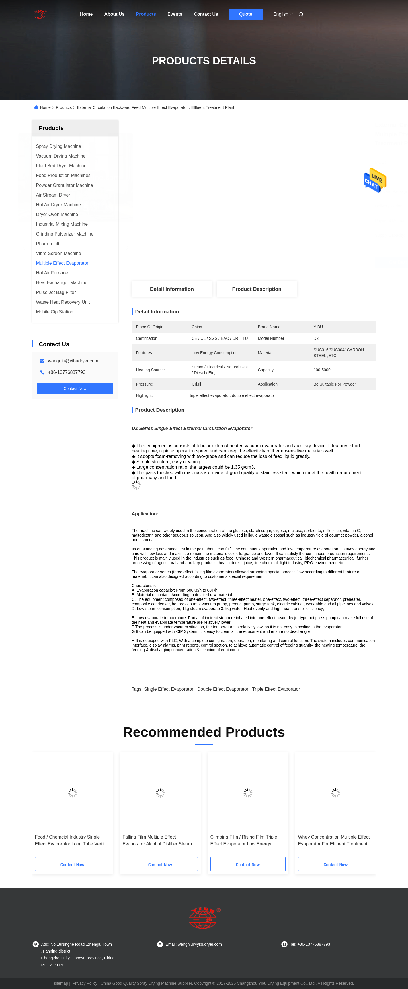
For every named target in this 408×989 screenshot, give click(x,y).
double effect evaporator (222, 689)
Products (146, 14)
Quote (245, 14)
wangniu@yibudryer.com (73, 360)
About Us (114, 14)
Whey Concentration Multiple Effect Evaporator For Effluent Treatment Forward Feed (334, 841)
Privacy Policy (85, 983)
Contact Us (206, 14)
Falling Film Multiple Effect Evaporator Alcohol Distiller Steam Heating (157, 841)
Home (86, 14)
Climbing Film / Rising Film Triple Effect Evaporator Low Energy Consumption (243, 841)
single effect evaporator (168, 689)
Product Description (256, 289)
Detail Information (172, 289)
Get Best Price (290, 262)
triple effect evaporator (276, 689)
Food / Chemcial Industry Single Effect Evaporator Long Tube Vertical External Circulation (72, 841)
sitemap (61, 983)
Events (174, 14)
